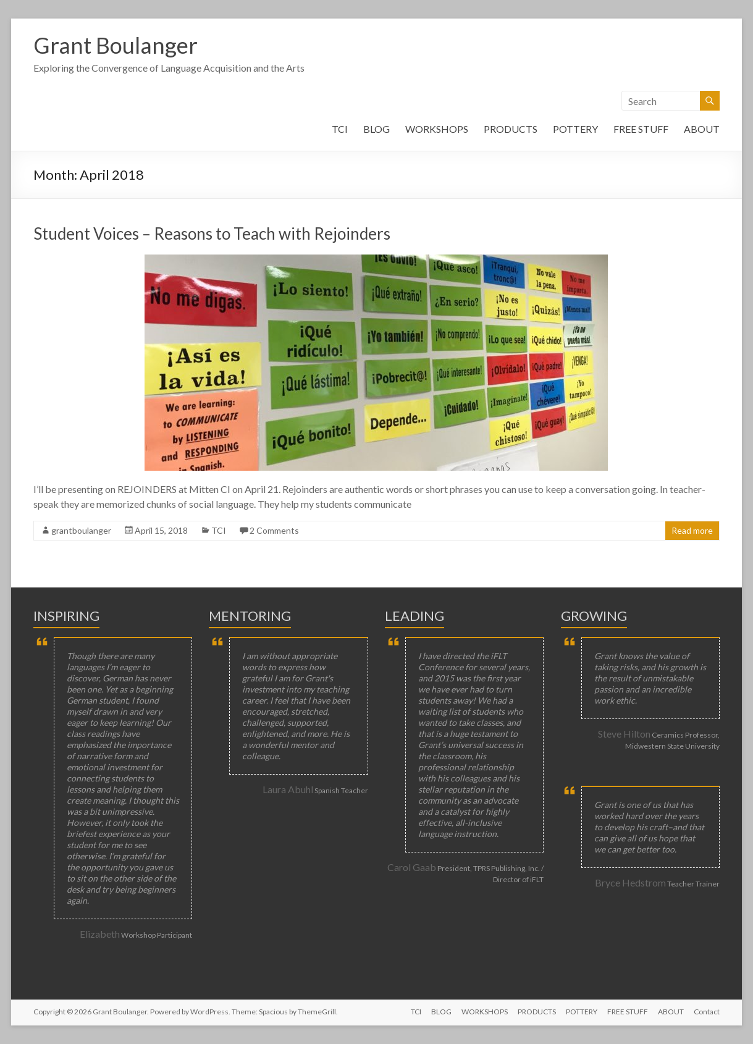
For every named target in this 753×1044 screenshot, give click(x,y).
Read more (692, 530)
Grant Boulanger (115, 45)
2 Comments (274, 530)
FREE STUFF (640, 129)
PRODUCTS (510, 129)
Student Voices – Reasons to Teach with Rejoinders (211, 233)
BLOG (376, 129)
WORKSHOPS (436, 129)
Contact (707, 1011)
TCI (340, 129)
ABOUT (702, 129)
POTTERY (575, 129)
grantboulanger (81, 530)
